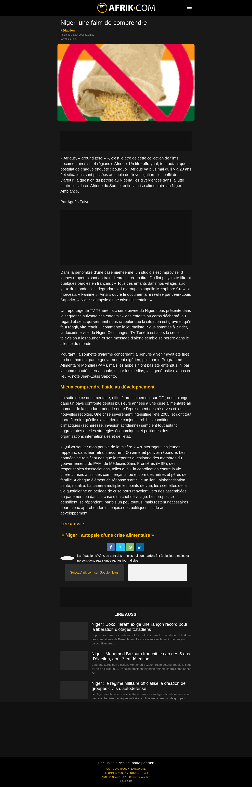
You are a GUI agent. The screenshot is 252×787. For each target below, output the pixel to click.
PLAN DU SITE (137, 769)
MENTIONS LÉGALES (138, 773)
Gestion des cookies (139, 777)
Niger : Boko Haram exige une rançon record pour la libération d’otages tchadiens (139, 627)
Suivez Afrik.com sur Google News (94, 572)
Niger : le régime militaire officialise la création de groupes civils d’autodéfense (139, 686)
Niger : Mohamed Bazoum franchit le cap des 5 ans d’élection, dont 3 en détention (141, 656)
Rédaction (67, 30)
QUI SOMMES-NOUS (113, 773)
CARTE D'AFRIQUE (116, 769)
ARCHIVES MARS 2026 (114, 777)
